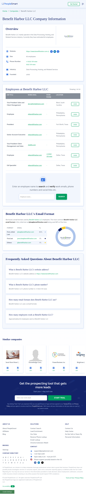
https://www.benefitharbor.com (36, 51)
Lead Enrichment (36, 435)
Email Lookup (35, 444)
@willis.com (32, 145)
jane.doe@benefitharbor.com (27, 238)
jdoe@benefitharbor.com (25, 232)
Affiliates (6, 435)
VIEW (75, 104)
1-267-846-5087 (37, 458)
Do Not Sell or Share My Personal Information (73, 440)
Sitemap (5, 454)
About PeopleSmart (9, 432)
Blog (4, 438)
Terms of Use (67, 408)
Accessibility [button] (9, 490)
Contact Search (35, 432)
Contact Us (69, 432)
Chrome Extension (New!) (39, 447)
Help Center (69, 435)
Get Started (73, 4)
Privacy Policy (79, 482)
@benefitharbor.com (35, 114)
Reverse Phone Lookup (38, 441)
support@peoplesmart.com (41, 455)
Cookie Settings (7, 496)
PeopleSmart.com (37, 410)
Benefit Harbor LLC (35, 219)
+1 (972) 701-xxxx (31, 61)
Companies (14, 11)
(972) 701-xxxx (31, 64)
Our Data (33, 438)
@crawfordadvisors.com (36, 104)
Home (4, 11)
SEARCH (61, 197)
